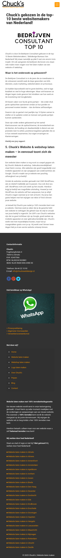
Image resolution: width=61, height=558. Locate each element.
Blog (13, 383)
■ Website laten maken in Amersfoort (22, 461)
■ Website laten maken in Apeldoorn (22, 469)
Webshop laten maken (20, 362)
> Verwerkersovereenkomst (18, 334)
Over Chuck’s (16, 373)
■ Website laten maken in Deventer (21, 491)
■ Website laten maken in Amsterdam (22, 465)
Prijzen (14, 378)
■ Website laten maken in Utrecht (20, 543)
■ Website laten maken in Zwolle (20, 547)
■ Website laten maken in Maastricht (22, 530)
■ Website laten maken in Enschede (21, 508)
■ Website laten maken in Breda (20, 482)
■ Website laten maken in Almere (20, 456)
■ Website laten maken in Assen (20, 478)
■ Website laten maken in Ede (19, 500)
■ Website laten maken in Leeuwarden (22, 526)
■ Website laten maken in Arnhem (21, 474)
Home (13, 352)
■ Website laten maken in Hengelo (21, 521)
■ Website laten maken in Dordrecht (21, 495)
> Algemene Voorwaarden (17, 331)
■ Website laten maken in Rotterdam (22, 539)
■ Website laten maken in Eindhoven (22, 504)
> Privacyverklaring (14, 328)
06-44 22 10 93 (21, 268)
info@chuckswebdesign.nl (24, 271)
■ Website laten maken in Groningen (22, 513)
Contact (14, 388)
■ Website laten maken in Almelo (20, 452)
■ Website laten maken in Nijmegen (21, 534)
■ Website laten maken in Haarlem (21, 517)
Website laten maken (20, 357)
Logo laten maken (18, 367)
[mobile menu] (57, 4)
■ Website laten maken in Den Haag (21, 487)
